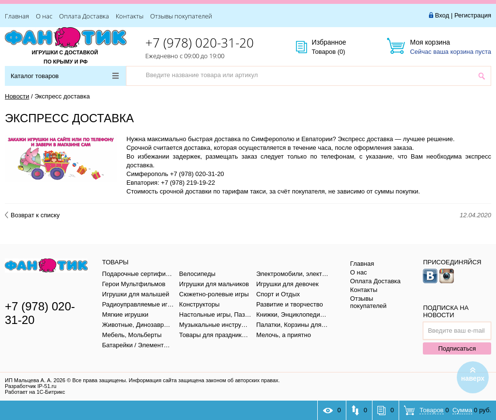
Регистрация (472, 15)
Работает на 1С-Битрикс (35, 392)
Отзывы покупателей (181, 16)
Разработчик (30, 386)
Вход (442, 15)
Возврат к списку (32, 215)
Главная (17, 16)
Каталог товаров (65, 76)
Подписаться (457, 348)
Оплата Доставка (84, 16)
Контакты (129, 16)
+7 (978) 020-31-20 (199, 42)
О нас (44, 16)
